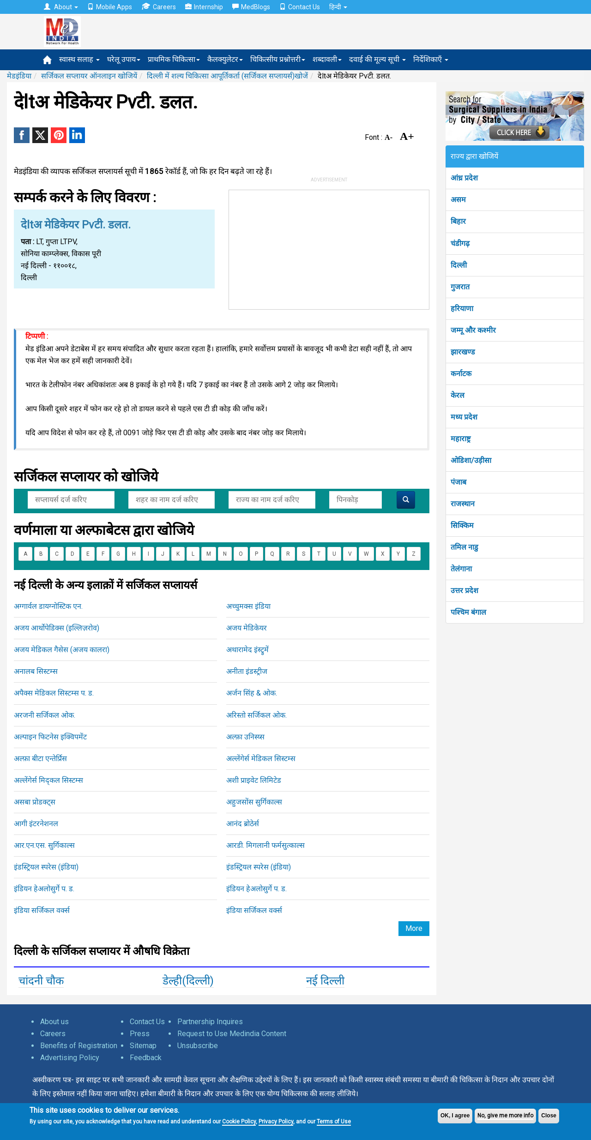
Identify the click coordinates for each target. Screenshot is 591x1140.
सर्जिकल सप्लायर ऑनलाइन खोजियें (89, 76)
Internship (204, 7)
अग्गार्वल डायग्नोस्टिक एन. (48, 606)
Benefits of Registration (78, 1045)
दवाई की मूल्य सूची (377, 59)
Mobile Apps (109, 7)
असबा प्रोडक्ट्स (34, 802)
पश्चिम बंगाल (468, 612)
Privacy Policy (276, 1121)
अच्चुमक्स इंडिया (248, 606)
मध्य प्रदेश (464, 417)
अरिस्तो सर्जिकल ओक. (256, 715)
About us (54, 1021)
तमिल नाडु (464, 547)
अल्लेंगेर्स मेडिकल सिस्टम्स (261, 758)
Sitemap (143, 1045)
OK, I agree (455, 1115)
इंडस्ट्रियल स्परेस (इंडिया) (46, 867)
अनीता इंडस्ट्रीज (246, 671)
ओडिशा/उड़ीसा (471, 460)
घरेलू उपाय (123, 59)
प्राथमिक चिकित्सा (174, 59)
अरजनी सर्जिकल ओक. (44, 715)
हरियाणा (462, 308)
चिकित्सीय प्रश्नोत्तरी (277, 59)
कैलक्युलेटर (225, 59)
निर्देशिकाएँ (430, 59)
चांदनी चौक (41, 980)
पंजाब (458, 482)
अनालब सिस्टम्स (36, 671)
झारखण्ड (463, 352)
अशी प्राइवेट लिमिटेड (253, 780)
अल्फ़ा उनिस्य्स (245, 736)
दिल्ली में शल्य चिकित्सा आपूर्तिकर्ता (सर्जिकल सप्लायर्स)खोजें (227, 76)
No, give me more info (505, 1115)
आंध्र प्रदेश (464, 178)
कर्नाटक (461, 373)
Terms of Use (334, 1121)
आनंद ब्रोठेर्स (242, 823)
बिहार (458, 221)
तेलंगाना (461, 568)
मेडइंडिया (19, 76)
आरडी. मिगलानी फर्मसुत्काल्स (265, 845)
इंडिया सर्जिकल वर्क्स (42, 910)
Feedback (146, 1057)
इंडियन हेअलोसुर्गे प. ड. (44, 888)
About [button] (61, 7)
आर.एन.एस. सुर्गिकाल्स (44, 845)
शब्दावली (327, 59)
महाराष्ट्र (460, 438)
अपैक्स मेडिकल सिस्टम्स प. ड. (54, 693)
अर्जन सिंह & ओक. (251, 693)
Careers (158, 7)
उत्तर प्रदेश (464, 590)
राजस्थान (463, 503)
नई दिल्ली (325, 980)
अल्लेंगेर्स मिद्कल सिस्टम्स (48, 780)
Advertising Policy (69, 1057)
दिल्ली (459, 265)
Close (548, 1115)
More (413, 928)
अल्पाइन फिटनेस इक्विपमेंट (50, 736)
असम (458, 199)
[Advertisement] (329, 248)
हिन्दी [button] (338, 7)
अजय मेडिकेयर (246, 628)
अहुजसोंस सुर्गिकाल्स (254, 802)
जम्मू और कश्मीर (473, 330)
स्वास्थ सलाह (79, 59)
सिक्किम (462, 525)
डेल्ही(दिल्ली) (188, 980)
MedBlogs (251, 7)
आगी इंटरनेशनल (36, 823)
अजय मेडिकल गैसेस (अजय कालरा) (61, 649)
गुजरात (460, 286)
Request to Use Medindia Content (231, 1033)
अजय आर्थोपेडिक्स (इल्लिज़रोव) (56, 628)
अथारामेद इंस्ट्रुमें (247, 649)
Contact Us (299, 7)
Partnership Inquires (210, 1021)
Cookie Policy (239, 1121)
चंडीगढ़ (460, 243)
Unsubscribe (197, 1045)
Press (140, 1033)
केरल (457, 395)
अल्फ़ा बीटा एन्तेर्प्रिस (40, 758)
